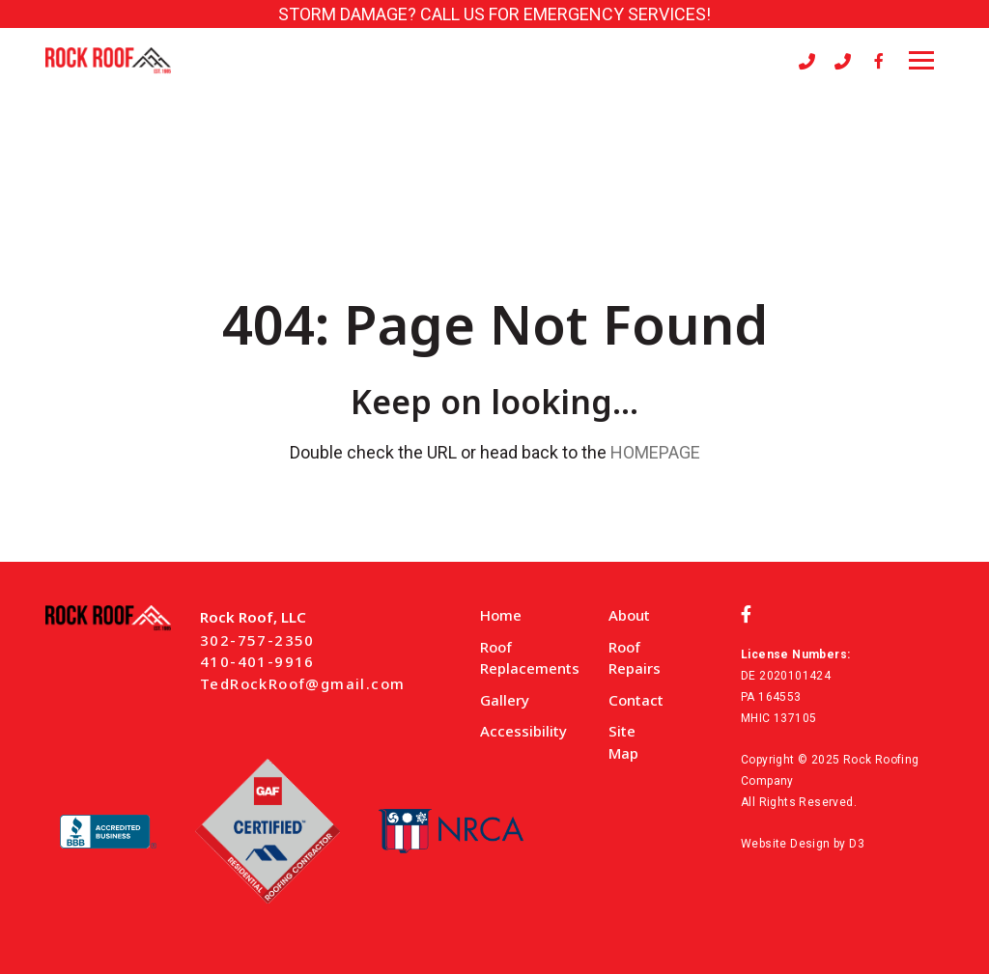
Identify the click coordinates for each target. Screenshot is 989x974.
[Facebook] (879, 61)
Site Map (623, 742)
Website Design (786, 843)
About (629, 615)
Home (501, 615)
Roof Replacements (529, 658)
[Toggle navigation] (921, 60)
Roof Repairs (634, 658)
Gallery (504, 700)
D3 (856, 843)
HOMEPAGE (655, 452)
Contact (636, 700)
